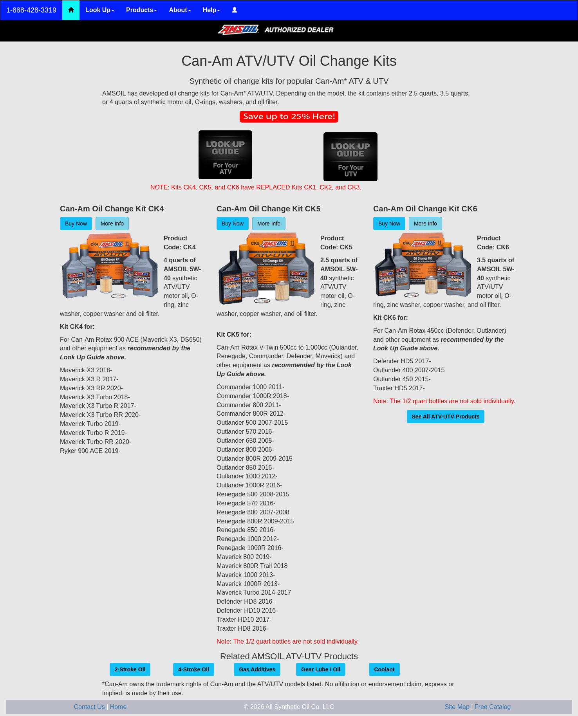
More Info (112, 223)
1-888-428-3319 (31, 10)
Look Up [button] (99, 10)
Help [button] (211, 10)
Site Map (458, 706)
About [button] (180, 10)
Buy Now (76, 223)
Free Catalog (493, 706)
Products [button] (141, 10)
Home (118, 706)
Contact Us (90, 706)
